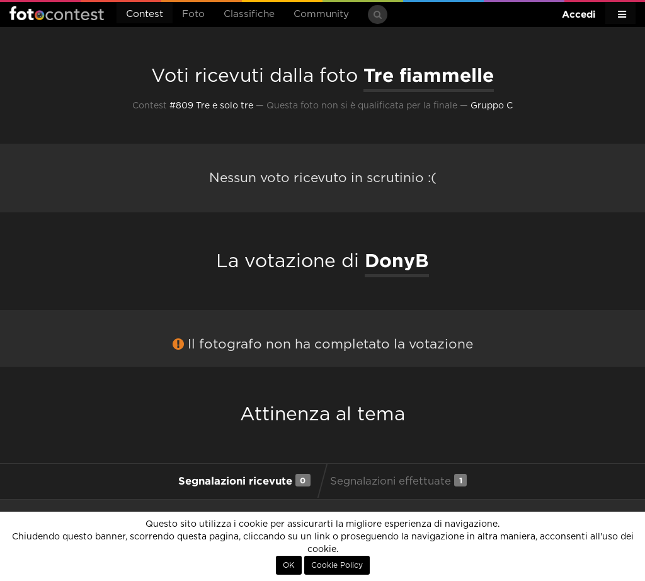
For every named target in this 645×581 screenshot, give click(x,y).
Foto (193, 14)
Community (321, 14)
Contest (144, 14)
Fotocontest (56, 13)
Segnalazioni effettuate (398, 480)
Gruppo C (492, 105)
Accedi (579, 14)
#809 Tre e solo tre (211, 105)
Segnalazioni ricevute (244, 480)
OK (289, 565)
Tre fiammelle (428, 75)
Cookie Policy (337, 565)
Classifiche (249, 14)
